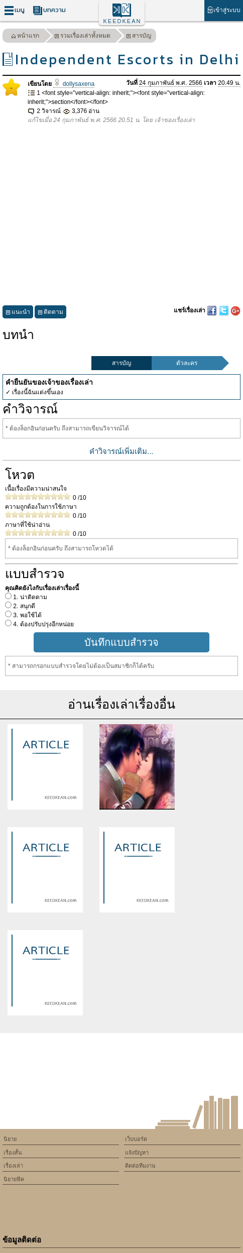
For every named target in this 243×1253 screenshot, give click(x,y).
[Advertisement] (121, 215)
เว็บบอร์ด (136, 1139)
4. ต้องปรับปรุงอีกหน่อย (43, 624)
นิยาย (10, 1139)
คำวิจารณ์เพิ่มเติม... (121, 451)
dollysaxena (73, 83)
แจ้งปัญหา (137, 1153)
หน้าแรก (25, 37)
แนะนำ (18, 313)
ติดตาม (50, 313)
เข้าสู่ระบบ (223, 10)
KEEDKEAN (122, 21)
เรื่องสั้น (13, 1153)
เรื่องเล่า (13, 1166)
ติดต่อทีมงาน (140, 1166)
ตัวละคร (186, 363)
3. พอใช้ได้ (27, 615)
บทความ (49, 10)
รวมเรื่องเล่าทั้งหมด (82, 37)
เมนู (14, 10)
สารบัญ (138, 37)
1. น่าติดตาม (29, 597)
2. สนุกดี (23, 606)
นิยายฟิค (14, 1179)
